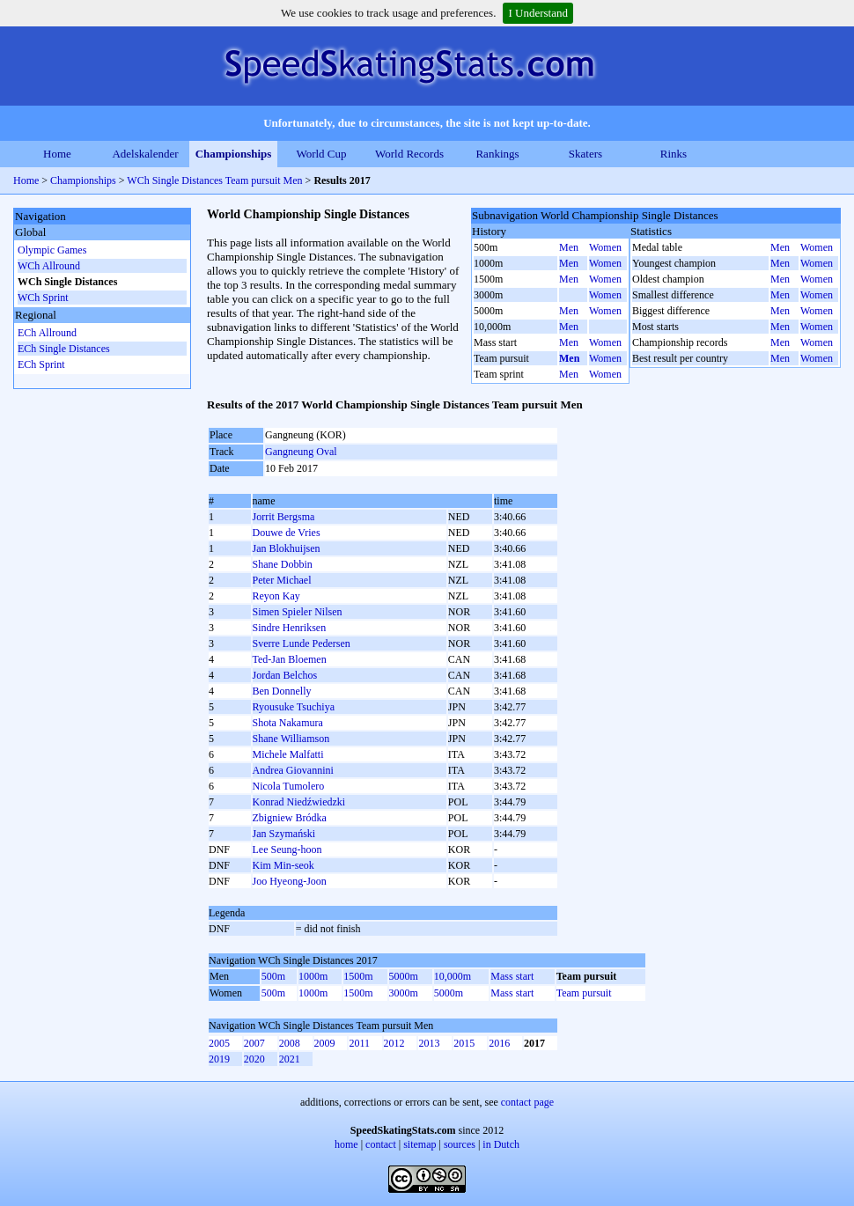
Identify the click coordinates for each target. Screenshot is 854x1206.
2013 (428, 1043)
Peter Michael (282, 580)
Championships (233, 153)
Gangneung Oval (301, 451)
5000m (403, 976)
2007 (254, 1043)
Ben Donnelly (282, 691)
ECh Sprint (41, 364)
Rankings (497, 153)
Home (57, 153)
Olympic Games (52, 250)
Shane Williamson (291, 738)
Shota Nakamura (288, 723)
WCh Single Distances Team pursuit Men (214, 180)
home (346, 1144)
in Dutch (500, 1144)
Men (568, 247)
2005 (219, 1043)
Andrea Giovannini (293, 770)
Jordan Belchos (285, 675)
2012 (394, 1043)
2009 (324, 1043)
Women (605, 247)
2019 (219, 1059)
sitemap (419, 1144)
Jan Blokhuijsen (286, 548)
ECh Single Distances (64, 348)
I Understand (538, 12)
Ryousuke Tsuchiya (294, 707)
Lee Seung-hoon (287, 849)
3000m (403, 993)
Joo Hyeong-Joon (290, 881)
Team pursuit (584, 993)
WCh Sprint (43, 297)
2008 (289, 1043)
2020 (254, 1059)
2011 (359, 1043)
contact (380, 1144)
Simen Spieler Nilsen (297, 612)
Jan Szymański (284, 833)
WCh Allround (49, 266)
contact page (527, 1102)
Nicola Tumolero (289, 786)
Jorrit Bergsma (284, 517)
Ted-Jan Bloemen (290, 659)
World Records (409, 153)
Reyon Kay (276, 596)
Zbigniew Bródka (290, 818)
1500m (357, 976)
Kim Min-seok (283, 865)
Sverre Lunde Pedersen (301, 643)
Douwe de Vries (286, 532)
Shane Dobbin (283, 564)
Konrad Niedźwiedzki (299, 802)
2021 (289, 1059)
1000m (313, 976)
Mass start (512, 976)
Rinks (673, 153)
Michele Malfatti (288, 754)
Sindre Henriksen (290, 627)
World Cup (321, 153)
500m (273, 976)
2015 (464, 1043)
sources (459, 1144)
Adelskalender (145, 153)
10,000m (452, 976)
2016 (499, 1043)
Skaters (585, 153)
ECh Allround (47, 333)
